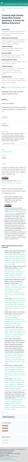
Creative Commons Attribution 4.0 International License (12, 183)
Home (3, 8)
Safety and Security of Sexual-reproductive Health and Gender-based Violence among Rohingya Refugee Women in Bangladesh (15, 256)
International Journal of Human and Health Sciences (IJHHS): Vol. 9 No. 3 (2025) (15, 294)
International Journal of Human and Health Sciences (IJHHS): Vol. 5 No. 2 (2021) (15, 262)
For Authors (5, 442)
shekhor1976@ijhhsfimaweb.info (10, 456)
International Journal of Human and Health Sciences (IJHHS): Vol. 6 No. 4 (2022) (15, 375)
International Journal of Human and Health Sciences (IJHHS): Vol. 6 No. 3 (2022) (15, 323)
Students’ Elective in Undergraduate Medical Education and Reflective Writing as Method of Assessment (15, 369)
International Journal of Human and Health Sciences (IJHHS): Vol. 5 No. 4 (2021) (15, 308)
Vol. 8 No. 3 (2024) (19, 8)
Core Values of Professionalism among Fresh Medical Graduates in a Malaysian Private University (15, 355)
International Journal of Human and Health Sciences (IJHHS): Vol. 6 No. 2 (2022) (15, 388)
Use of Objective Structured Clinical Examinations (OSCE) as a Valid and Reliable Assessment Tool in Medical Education (15, 401)
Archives (9, 8)
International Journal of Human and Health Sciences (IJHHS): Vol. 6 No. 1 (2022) (15, 334)
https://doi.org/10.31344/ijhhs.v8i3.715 (15, 87)
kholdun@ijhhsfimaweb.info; (6, 458)
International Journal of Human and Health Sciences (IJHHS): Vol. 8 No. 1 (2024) (15, 407)
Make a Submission (8, 416)
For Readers (5, 440)
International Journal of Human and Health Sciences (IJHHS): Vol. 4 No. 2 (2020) (15, 275)
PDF (5, 117)
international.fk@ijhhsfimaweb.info (8, 459)
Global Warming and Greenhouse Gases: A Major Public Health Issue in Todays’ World (15, 331)
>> (6, 412)
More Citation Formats (8, 143)
